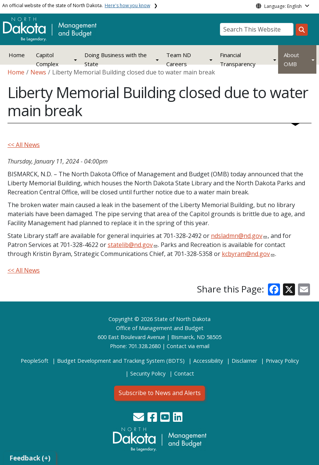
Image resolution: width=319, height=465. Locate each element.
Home (17, 55)
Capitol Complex (47, 59)
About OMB (291, 59)
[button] (139, 419)
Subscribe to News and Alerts (160, 393)
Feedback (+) (29, 458)
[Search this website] (302, 30)
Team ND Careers (178, 59)
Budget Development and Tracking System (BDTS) (121, 360)
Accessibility (208, 360)
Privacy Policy (282, 360)
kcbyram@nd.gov (246, 254)
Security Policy (148, 373)
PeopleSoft (34, 360)
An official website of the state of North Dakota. (76, 5)
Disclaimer (244, 360)
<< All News (24, 145)
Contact (177, 346)
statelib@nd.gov (130, 245)
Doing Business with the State (115, 59)
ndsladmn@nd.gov (236, 236)
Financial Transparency (238, 59)
